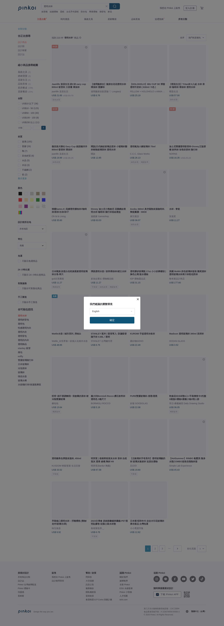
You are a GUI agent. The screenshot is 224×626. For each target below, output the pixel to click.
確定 (112, 320)
